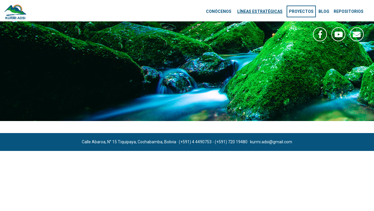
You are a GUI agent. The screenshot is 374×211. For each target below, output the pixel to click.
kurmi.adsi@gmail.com (271, 141)
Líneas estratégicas (260, 11)
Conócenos (218, 11)
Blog (323, 11)
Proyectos (301, 11)
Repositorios (348, 11)
